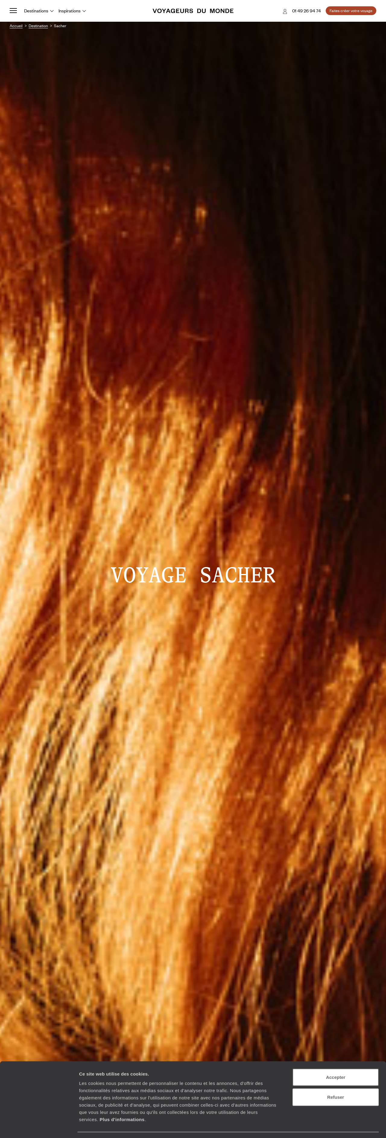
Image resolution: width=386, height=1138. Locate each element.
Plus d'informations (122, 1101)
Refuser (335, 1079)
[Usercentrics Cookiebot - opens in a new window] (39, 1126)
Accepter (335, 1059)
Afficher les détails (332, 1126)
